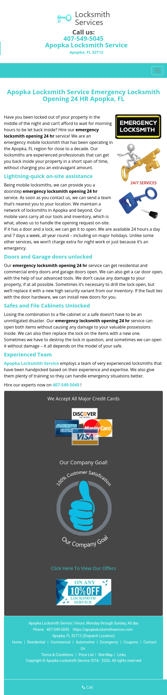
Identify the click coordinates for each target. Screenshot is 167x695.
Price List (86, 655)
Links (121, 655)
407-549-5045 (84, 38)
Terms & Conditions (57, 655)
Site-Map (105, 655)
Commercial (60, 642)
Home (17, 642)
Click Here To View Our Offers (83, 568)
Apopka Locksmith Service (31, 363)
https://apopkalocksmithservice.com (103, 629)
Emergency (109, 642)
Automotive (85, 642)
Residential (36, 642)
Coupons (130, 642)
